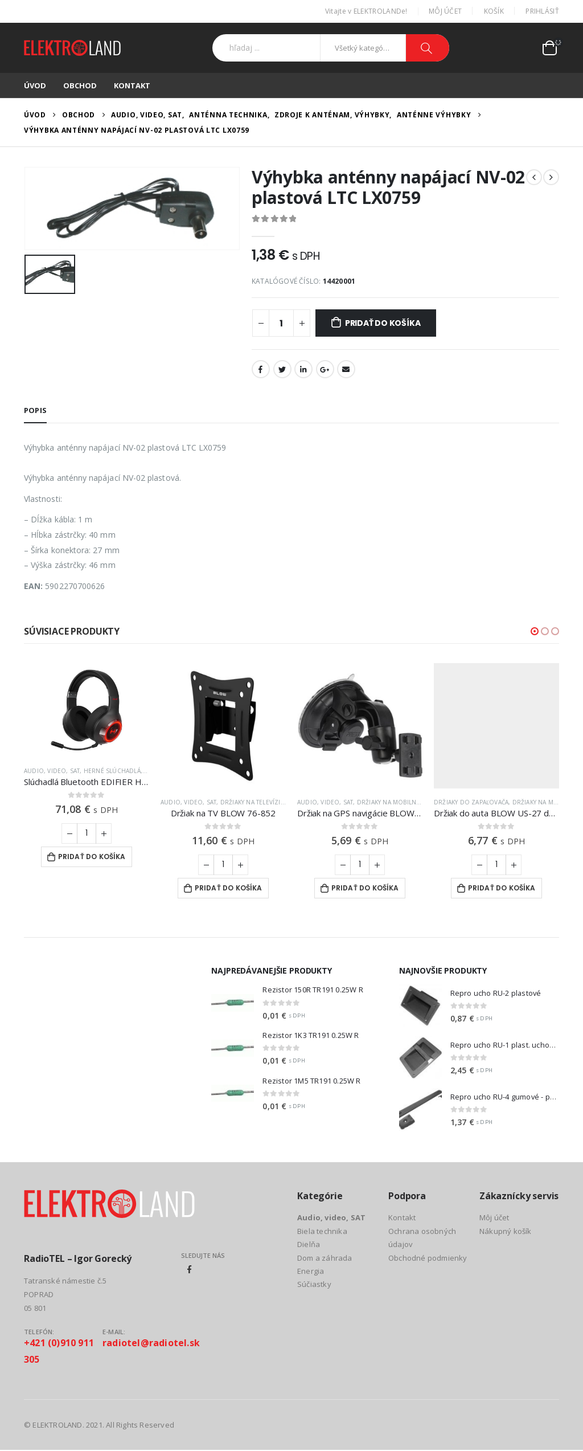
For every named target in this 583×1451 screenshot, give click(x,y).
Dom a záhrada (324, 1258)
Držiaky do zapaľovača (471, 802)
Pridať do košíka (383, 323)
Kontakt (132, 85)
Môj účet (445, 11)
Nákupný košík (505, 1231)
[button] (534, 631)
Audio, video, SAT (52, 771)
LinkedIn (303, 369)
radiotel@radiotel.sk (151, 1343)
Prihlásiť (542, 11)
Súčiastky (314, 1285)
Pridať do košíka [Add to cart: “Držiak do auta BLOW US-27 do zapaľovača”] (502, 888)
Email (346, 369)
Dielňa (308, 1244)
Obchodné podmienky (427, 1258)
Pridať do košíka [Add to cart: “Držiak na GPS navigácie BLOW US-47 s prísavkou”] (365, 888)
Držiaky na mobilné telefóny (403, 802)
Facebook (261, 369)
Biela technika (322, 1231)
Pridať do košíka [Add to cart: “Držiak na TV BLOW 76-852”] (228, 888)
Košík (494, 11)
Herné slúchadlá (112, 771)
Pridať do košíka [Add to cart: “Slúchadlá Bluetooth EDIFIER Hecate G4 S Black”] (92, 856)
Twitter (282, 369)
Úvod (35, 85)
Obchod (80, 85)
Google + (325, 369)
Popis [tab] (35, 410)
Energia (310, 1271)
